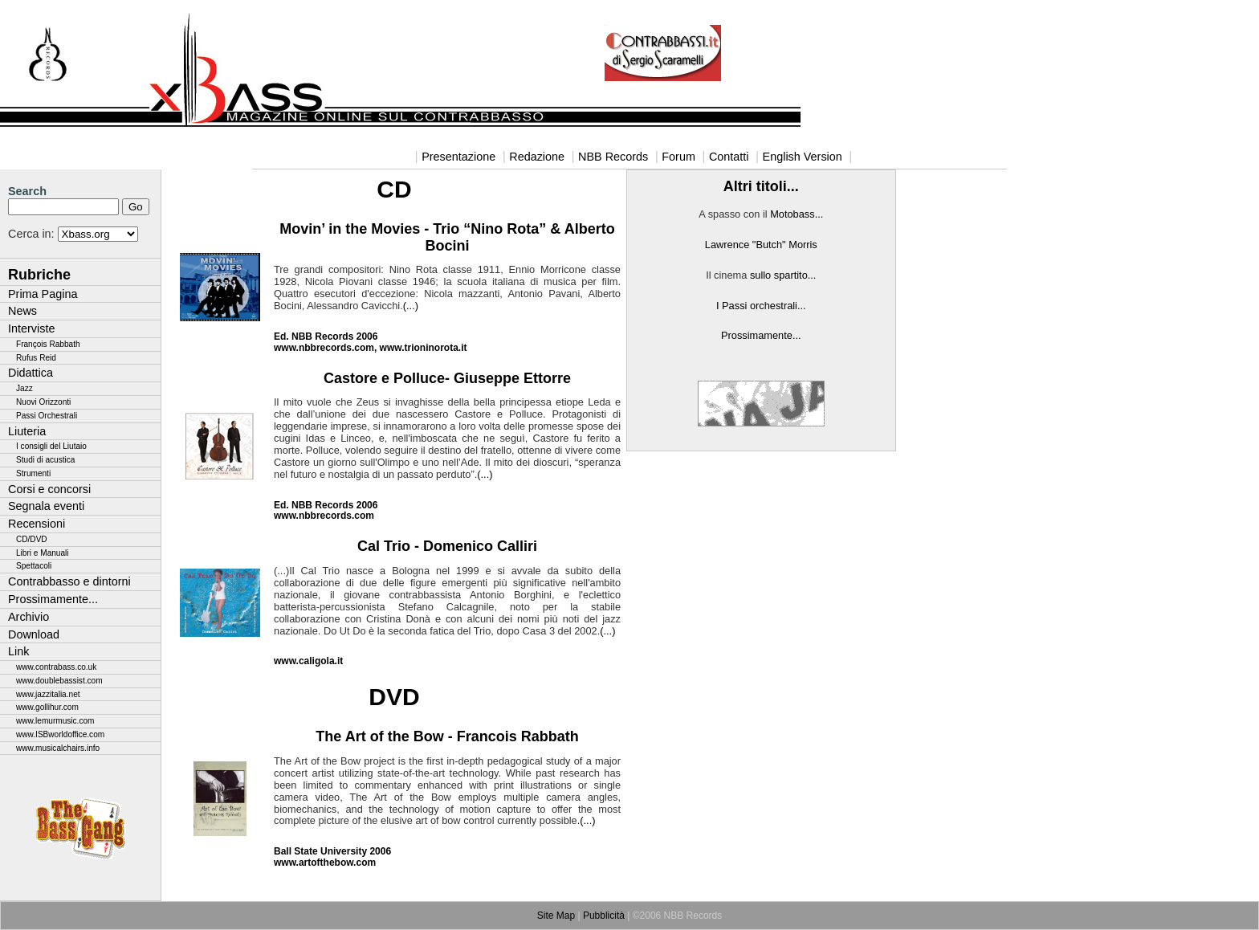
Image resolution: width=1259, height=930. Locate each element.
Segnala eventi (46, 506)
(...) (410, 306)
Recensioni (36, 523)
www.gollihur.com (47, 707)
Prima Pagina (42, 294)
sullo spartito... (783, 275)
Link (18, 651)
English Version (802, 156)
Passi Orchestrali (46, 415)
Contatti (729, 156)
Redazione (536, 156)
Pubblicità (604, 915)
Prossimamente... (53, 599)
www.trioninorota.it (423, 347)
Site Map (556, 915)
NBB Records (613, 156)
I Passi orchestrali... (761, 306)
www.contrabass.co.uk (56, 667)
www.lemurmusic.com (55, 720)
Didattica (30, 372)
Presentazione (458, 156)
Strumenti (33, 473)
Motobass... (796, 214)
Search (27, 191)
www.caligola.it (308, 661)
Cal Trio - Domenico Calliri (447, 546)
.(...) (586, 820)
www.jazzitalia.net (48, 694)
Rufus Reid (36, 357)
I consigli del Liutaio (51, 446)
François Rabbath (48, 344)
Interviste (31, 328)
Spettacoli (33, 565)
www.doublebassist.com (59, 680)
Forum (678, 156)
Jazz (24, 388)
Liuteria (27, 431)
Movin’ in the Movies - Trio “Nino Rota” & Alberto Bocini (446, 237)
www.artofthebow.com (325, 862)
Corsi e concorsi (49, 489)
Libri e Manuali (42, 553)
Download (33, 634)
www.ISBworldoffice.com (60, 734)
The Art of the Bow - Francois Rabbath (447, 736)
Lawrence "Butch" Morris (761, 245)
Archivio (28, 616)
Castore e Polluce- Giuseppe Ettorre (447, 378)
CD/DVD (31, 539)
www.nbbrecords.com (324, 347)
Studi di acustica (45, 459)
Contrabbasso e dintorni (69, 581)
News (22, 310)
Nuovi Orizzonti (43, 402)
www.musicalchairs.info (58, 748)
